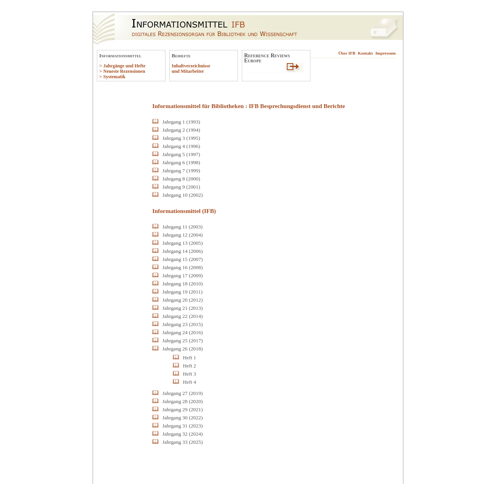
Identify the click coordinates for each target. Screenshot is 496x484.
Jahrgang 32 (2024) (182, 434)
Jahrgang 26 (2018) (182, 349)
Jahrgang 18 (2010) (182, 284)
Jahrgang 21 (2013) (182, 308)
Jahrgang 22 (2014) (182, 316)
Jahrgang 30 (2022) (182, 417)
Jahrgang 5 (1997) (181, 154)
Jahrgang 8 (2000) (181, 179)
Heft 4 (189, 382)
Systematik (114, 76)
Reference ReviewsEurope (267, 58)
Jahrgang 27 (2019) (182, 393)
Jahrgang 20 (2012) (182, 300)
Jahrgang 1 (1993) (181, 122)
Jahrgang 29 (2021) (182, 409)
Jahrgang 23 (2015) (182, 324)
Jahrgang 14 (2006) (182, 251)
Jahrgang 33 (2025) (182, 442)
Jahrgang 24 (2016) (182, 332)
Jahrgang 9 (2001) (181, 187)
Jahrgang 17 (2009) (182, 275)
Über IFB (346, 53)
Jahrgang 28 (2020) (182, 401)
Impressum (385, 53)
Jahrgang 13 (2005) (182, 243)
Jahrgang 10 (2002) (182, 195)
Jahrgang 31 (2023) (182, 426)
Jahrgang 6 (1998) (181, 162)
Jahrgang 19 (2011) (182, 292)
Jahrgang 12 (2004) (182, 235)
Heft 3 (189, 374)
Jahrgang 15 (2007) (182, 259)
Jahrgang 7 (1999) (181, 170)
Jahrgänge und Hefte (124, 66)
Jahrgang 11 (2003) (182, 227)
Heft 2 (189, 366)
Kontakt (365, 53)
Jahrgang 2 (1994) (181, 130)
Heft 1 (189, 357)
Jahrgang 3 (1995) (181, 138)
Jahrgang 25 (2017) (182, 340)
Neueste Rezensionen (124, 71)
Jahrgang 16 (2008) (182, 267)
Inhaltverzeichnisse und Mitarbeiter (191, 68)
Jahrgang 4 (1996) (181, 146)
